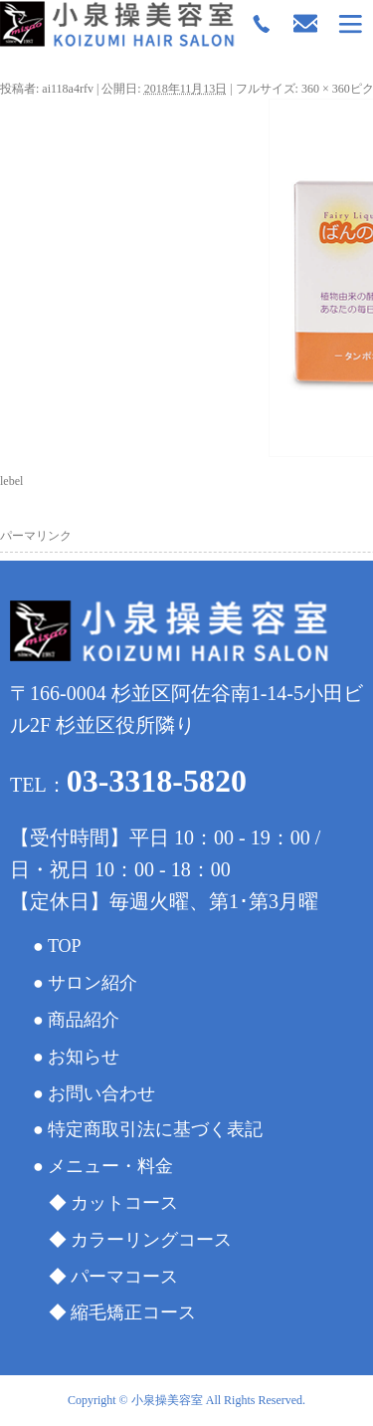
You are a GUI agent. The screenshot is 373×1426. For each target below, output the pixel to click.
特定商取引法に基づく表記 (155, 1129)
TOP (65, 946)
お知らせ (83, 1057)
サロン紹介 (92, 983)
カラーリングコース (151, 1240)
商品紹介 (83, 1020)
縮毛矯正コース (133, 1312)
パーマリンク (36, 536)
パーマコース (124, 1277)
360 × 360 (325, 89)
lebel (11, 481)
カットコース (124, 1203)
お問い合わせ (101, 1093)
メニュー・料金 (110, 1166)
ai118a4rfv (67, 89)
